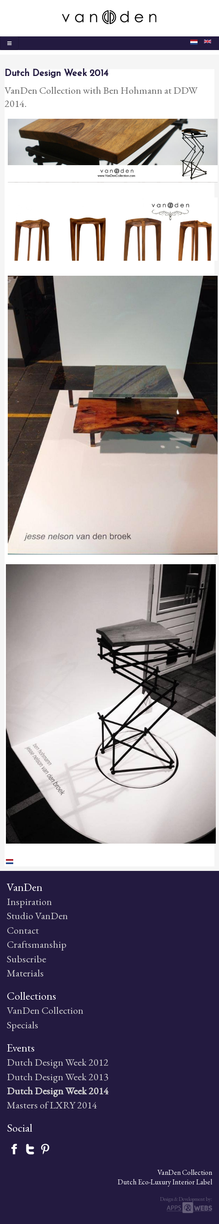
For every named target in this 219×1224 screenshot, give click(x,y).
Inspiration (29, 901)
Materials (25, 973)
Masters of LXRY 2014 (52, 1105)
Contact (23, 930)
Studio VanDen (37, 915)
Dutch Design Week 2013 (58, 1076)
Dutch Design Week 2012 (58, 1062)
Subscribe (26, 959)
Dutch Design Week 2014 (58, 1091)
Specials (22, 1025)
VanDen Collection (45, 1010)
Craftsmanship (37, 944)
